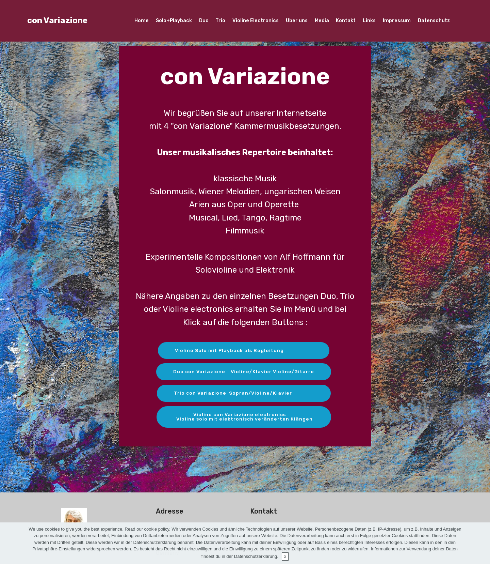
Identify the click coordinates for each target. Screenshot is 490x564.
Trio (220, 21)
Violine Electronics (255, 21)
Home (141, 21)
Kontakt (346, 21)
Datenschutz (434, 21)
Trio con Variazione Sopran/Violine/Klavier (244, 393)
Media (322, 21)
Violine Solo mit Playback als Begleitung (243, 350)
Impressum (397, 21)
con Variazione (57, 20)
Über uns (297, 21)
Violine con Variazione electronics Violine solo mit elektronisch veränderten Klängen (243, 417)
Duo (204, 21)
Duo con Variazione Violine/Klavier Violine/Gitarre (244, 372)
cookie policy (156, 529)
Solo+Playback (174, 21)
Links (369, 21)
